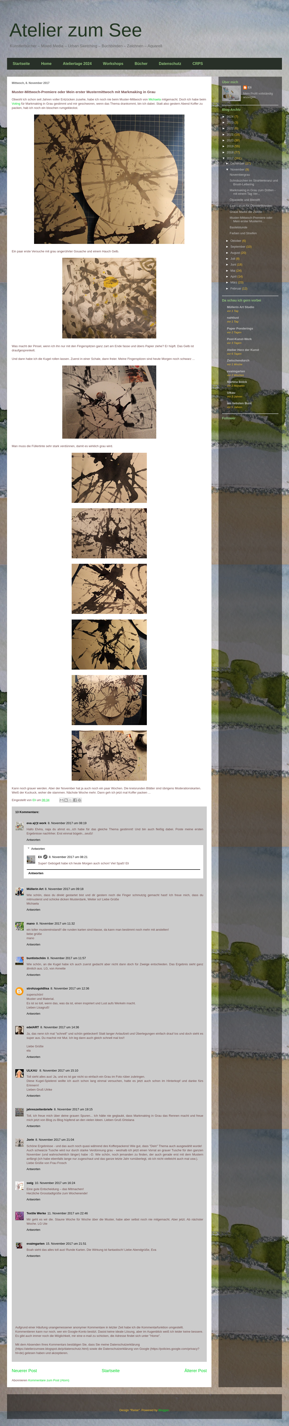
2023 (230, 122)
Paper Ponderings (240, 328)
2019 (230, 146)
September (238, 246)
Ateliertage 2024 (77, 64)
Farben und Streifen (243, 233)
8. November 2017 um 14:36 (59, 1027)
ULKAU (32, 1070)
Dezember (238, 163)
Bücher (141, 64)
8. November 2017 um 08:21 (68, 857)
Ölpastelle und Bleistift (245, 200)
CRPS (197, 64)
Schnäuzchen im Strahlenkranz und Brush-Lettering (254, 182)
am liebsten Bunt (239, 403)
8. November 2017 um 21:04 (54, 1139)
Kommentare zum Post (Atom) (48, 1380)
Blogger (163, 1410)
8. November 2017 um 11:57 (66, 958)
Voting (16, 103)
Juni (233, 264)
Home (46, 64)
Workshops (113, 64)
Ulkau (231, 392)
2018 (230, 152)
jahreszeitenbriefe (40, 1109)
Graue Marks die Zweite (246, 212)
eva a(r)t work (37, 823)
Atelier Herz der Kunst (243, 350)
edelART (33, 1027)
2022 (230, 128)
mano (31, 923)
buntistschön (36, 958)
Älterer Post (195, 1370)
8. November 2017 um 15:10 (58, 1070)
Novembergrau (240, 174)
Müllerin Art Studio (240, 307)
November (238, 169)
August (235, 252)
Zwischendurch (238, 360)
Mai (233, 270)
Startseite (21, 64)
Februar (236, 288)
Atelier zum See (75, 30)
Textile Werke (36, 1213)
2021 (230, 134)
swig (30, 1183)
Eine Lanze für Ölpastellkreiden (251, 205)
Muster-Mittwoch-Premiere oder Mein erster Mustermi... (251, 219)
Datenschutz (170, 64)
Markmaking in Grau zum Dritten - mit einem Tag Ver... (252, 192)
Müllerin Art (35, 889)
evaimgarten (36, 1243)
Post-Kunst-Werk (239, 339)
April (234, 276)
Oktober (236, 240)
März (234, 282)
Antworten (33, 840)
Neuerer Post (24, 1370)
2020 (230, 140)
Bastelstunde (238, 227)
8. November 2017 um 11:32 (55, 923)
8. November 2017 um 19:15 (73, 1109)
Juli (233, 258)
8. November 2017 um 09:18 (64, 889)
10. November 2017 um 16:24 (55, 1183)
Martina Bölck (237, 382)
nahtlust (233, 317)
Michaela (155, 99)
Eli (40, 857)
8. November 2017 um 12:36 (70, 988)
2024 (230, 116)
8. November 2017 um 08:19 (67, 823)
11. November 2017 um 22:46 (67, 1213)
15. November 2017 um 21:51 (66, 1243)
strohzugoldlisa (38, 988)
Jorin (30, 1139)
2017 (230, 158)
